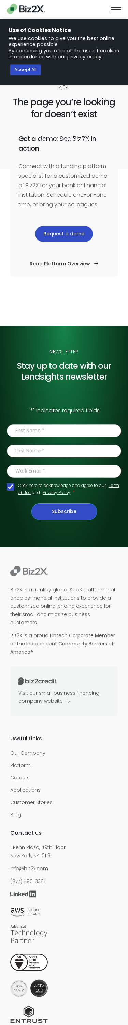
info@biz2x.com (29, 868)
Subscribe (64, 511)
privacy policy (84, 57)
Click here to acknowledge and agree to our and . (68, 489)
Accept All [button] (25, 70)
